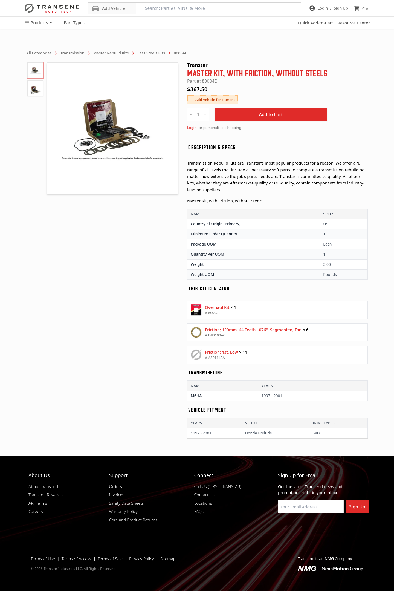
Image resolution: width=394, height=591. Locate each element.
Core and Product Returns (133, 520)
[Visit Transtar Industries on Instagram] (308, 526)
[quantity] (198, 114)
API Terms (37, 503)
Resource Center (354, 22)
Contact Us (204, 494)
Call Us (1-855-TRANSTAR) (217, 486)
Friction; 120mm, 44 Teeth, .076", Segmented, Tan (253, 329)
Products (38, 22)
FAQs (199, 511)
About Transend (43, 486)
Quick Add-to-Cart (315, 22)
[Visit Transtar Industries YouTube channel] (335, 526)
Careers (35, 511)
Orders (115, 486)
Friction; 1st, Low (221, 352)
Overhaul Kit (217, 307)
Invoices (116, 494)
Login (191, 127)
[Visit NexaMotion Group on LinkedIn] (294, 526)
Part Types (71, 23)
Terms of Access (76, 558)
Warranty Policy (123, 511)
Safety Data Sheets (126, 503)
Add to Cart (271, 114)
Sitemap (168, 558)
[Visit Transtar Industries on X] (321, 526)
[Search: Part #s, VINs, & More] (218, 8)
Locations (203, 503)
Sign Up (357, 507)
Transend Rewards (45, 494)
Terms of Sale (110, 558)
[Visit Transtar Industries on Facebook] (280, 526)
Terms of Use (43, 558)
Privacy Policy (141, 558)
